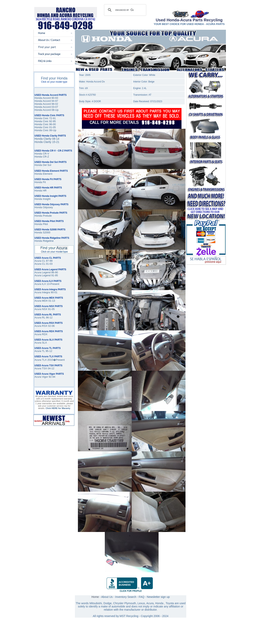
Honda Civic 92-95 (45, 121)
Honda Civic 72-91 (45, 118)
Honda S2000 (42, 232)
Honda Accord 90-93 (46, 97)
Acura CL (39, 263)
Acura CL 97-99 (43, 260)
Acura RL (39, 317)
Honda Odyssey (43, 207)
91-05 (51, 309)
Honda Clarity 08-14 (46, 138)
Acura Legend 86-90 (46, 272)
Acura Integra (42, 292)
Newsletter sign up (158, 596)
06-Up (52, 130)
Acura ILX (40, 283)
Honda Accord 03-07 (46, 106)
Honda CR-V (41, 153)
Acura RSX (40, 325)
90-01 (53, 292)
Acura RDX (40, 334)
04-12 (51, 368)
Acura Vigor (41, 376)
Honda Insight (42, 198)
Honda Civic (41, 124)
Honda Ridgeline (44, 240)
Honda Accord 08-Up (46, 109)
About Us (107, 596)
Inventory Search (125, 596)
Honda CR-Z (41, 156)
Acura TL (39, 351)
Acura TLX (40, 359)
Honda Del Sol (42, 164)
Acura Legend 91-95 (46, 275)
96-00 (52, 124)
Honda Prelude (43, 215)
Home (95, 596)
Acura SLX (40, 342)
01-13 (51, 300)
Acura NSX (40, 309)
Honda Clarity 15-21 (46, 142)
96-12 (49, 317)
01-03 (49, 263)
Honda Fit (40, 182)
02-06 (51, 325)
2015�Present (56, 359)
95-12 (48, 351)
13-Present (52, 283)
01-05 (52, 127)
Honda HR (40, 190)
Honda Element (43, 173)
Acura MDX (41, 300)
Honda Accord (42, 100)
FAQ (141, 596)
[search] (124, 10)
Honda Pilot (41, 224)
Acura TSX (41, 368)
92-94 (52, 376)
